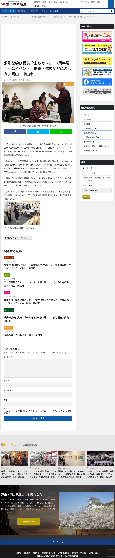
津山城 (55, 11)
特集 (44, 2)
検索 (85, 197)
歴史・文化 (84, 2)
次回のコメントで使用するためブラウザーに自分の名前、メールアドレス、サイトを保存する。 (37, 412)
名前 (6, 381)
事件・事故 (53, 2)
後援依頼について (90, 128)
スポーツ (63, 2)
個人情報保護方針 (90, 151)
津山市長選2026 (23, 11)
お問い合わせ (89, 142)
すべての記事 (15, 17)
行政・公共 (10, 310)
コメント (8, 357)
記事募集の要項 (90, 133)
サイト (6, 400)
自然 (93, 2)
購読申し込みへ (29, 522)
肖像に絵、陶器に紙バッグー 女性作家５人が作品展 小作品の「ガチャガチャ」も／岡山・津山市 (36, 302)
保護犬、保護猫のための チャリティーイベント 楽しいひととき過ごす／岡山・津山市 (14, 474)
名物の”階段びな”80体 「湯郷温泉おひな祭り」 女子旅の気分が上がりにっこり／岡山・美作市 (37, 266)
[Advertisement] (38, 35)
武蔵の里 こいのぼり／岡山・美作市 (23, 335)
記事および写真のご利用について (96, 146)
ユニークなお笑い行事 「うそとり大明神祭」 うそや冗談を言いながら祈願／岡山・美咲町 (43, 474)
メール (7, 390)
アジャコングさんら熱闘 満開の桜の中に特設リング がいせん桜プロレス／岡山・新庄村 (100, 474)
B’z (51, 11)
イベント (73, 2)
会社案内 (87, 119)
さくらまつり (43, 11)
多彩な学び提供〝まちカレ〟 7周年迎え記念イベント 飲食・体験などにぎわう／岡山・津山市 (63, 17)
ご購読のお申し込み (91, 137)
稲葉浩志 (34, 11)
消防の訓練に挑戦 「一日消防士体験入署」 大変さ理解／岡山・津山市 (37, 319)
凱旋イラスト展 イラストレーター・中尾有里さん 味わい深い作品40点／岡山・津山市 (71, 474)
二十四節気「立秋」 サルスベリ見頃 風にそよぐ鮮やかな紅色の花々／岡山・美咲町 (37, 284)
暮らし (37, 6)
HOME (37, 2)
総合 (44, 6)
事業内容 (87, 124)
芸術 (8, 292)
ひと (99, 2)
